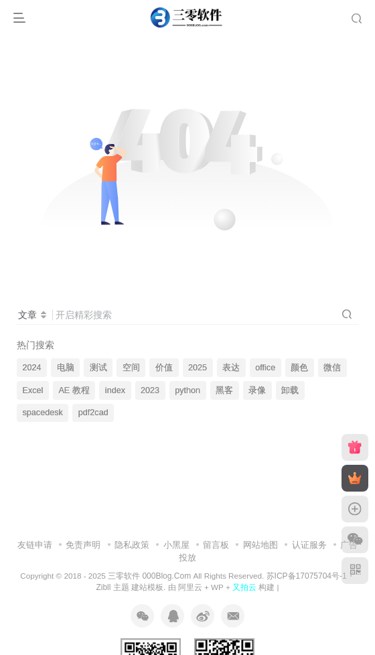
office (265, 367)
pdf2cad (93, 412)
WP (217, 587)
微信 (332, 367)
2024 (32, 367)
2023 (150, 390)
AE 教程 (73, 390)
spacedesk (43, 412)
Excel (33, 390)
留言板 (216, 545)
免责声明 (83, 545)
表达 (231, 367)
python (187, 390)
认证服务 (309, 545)
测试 (98, 367)
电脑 (65, 367)
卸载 (290, 390)
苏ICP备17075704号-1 (307, 576)
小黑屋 (176, 545)
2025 (197, 367)
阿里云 (190, 587)
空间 (131, 367)
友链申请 (34, 545)
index (115, 390)
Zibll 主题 (112, 587)
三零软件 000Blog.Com (150, 576)
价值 (164, 367)
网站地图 (260, 545)
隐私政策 (132, 545)
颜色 (299, 367)
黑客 (224, 390)
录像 (257, 390)
